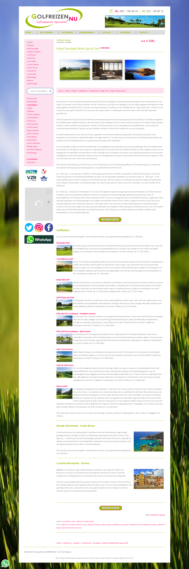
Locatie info (94, 91)
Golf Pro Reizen (32, 127)
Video (67, 91)
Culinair (73, 521)
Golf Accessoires (33, 134)
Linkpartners (121, 558)
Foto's (61, 91)
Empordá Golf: (63, 279)
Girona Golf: (62, 386)
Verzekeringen (32, 153)
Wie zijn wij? (129, 558)
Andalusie (30, 45)
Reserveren (121, 91)
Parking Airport (32, 146)
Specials (108, 32)
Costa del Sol (31, 71)
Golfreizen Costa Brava (68, 525)
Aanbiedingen (87, 32)
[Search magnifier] (50, 91)
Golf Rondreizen (32, 118)
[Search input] (39, 91)
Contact (145, 32)
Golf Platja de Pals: (65, 297)
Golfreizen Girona (81, 525)
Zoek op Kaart (32, 98)
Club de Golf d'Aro (65, 365)
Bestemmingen (32, 102)
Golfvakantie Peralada (149, 525)
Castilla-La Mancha (34, 52)
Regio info (104, 91)
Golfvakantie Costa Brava (120, 525)
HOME (30, 32)
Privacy (92, 558)
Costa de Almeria (33, 64)
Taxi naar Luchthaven (34, 149)
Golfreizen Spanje (106, 525)
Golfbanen (67, 32)
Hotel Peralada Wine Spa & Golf (71, 528)
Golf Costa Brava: (64, 349)
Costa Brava (66, 521)
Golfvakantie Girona (135, 525)
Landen (29, 108)
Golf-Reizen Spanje (157, 515)
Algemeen (126, 32)
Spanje (92, 521)
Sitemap (62, 558)
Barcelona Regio (32, 48)
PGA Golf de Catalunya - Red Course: (73, 331)
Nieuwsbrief (31, 162)
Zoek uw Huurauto (33, 143)
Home (57, 558)
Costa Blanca (31, 55)
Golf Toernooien (32, 124)
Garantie (102, 558)
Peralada (86, 521)
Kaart (112, 91)
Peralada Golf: (63, 243)
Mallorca (30, 80)
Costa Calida (31, 61)
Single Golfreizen (33, 130)
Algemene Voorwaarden (82, 558)
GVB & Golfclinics (33, 114)
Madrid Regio (32, 77)
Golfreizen (79, 521)
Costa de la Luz (32, 68)
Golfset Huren (32, 140)
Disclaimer (108, 558)
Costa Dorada (31, 74)
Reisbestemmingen (70, 558)
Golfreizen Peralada (94, 525)
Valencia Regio (32, 84)
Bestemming (47, 32)
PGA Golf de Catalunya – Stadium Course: (76, 313)
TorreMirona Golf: (64, 259)
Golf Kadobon (32, 137)
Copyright (115, 558)
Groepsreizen (31, 121)
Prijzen (74, 91)
